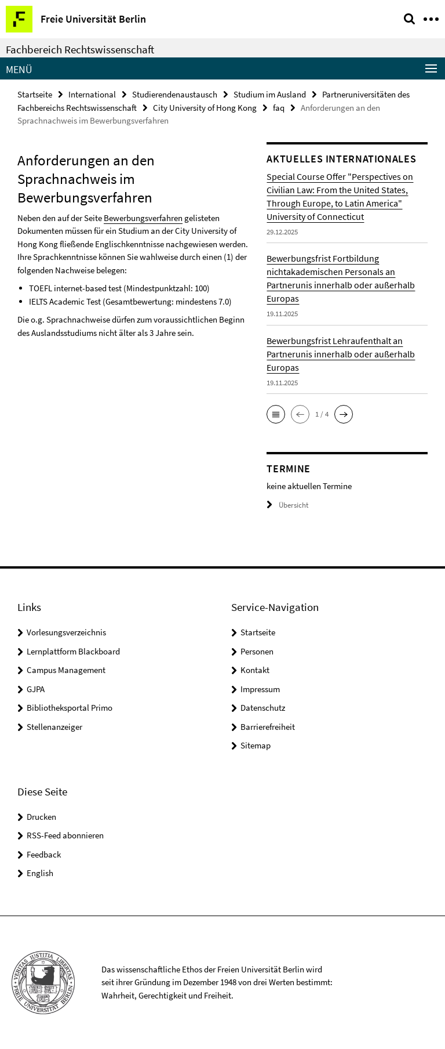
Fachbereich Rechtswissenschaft (80, 49)
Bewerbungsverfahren (143, 217)
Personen (256, 651)
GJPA (36, 688)
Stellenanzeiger (54, 726)
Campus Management (66, 669)
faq (278, 107)
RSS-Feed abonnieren (65, 835)
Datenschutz (262, 707)
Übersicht (287, 505)
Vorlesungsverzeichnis (66, 632)
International (92, 94)
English (40, 872)
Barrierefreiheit (267, 726)
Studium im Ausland (270, 94)
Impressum (260, 688)
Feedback (44, 854)
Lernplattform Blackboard (73, 651)
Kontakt (254, 669)
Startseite (34, 94)
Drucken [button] (41, 816)
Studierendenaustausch (174, 94)
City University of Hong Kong (205, 107)
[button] (276, 414)
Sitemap (255, 745)
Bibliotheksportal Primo (69, 707)
